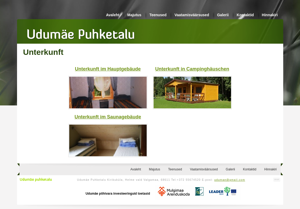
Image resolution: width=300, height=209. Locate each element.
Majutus (134, 15)
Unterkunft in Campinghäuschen (192, 69)
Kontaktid (245, 15)
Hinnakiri (270, 15)
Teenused (157, 15)
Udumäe (81, 32)
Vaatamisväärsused (191, 15)
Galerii (223, 15)
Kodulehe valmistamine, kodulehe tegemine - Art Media (277, 180)
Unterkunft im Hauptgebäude (108, 69)
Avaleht (112, 15)
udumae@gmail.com (229, 179)
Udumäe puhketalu (36, 180)
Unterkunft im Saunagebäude (108, 117)
